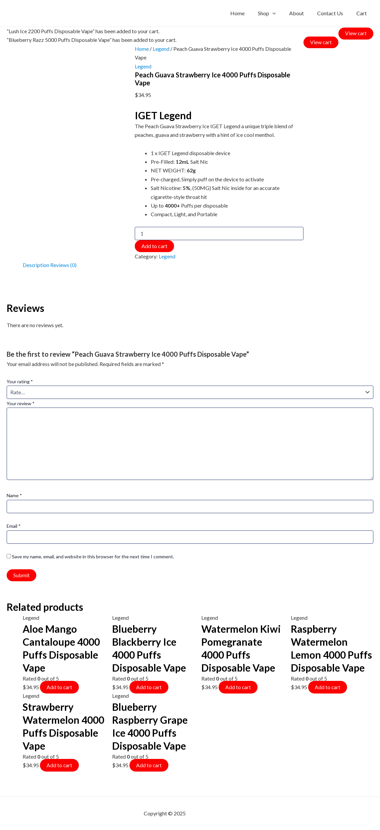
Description (36, 265)
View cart (356, 33)
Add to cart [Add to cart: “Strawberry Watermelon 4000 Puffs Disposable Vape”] (60, 765)
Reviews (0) (64, 265)
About (303, 13)
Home (249, 13)
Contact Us (334, 13)
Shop (276, 13)
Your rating (20, 381)
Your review (21, 403)
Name (14, 495)
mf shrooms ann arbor (212, 813)
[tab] (36, 265)
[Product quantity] (218, 233)
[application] (282, 13)
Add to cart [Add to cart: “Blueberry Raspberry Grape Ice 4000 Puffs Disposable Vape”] (149, 765)
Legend (160, 49)
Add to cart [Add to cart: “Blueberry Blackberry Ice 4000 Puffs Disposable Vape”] (149, 686)
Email (14, 525)
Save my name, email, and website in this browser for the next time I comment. (93, 556)
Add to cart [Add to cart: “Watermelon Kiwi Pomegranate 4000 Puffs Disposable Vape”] (238, 686)
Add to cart (154, 245)
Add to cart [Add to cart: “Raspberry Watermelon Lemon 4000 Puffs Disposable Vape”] (328, 686)
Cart (363, 13)
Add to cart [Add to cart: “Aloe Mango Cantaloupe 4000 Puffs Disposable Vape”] (60, 686)
